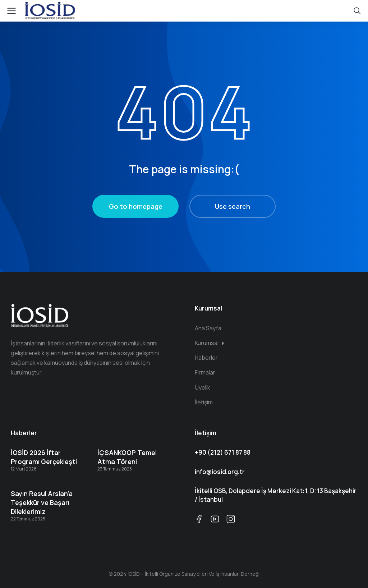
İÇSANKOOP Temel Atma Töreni (127, 457)
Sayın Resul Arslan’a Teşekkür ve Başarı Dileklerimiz (42, 502)
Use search (232, 206)
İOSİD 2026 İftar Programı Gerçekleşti (44, 457)
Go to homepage (135, 206)
